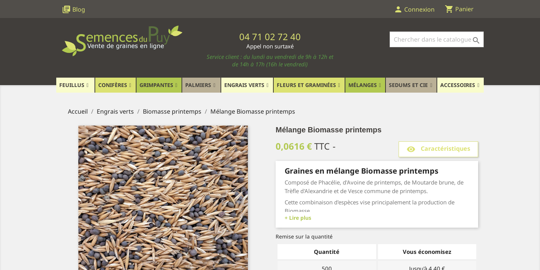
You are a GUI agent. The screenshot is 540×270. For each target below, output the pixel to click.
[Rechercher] (437, 39)
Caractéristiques (438, 149)
